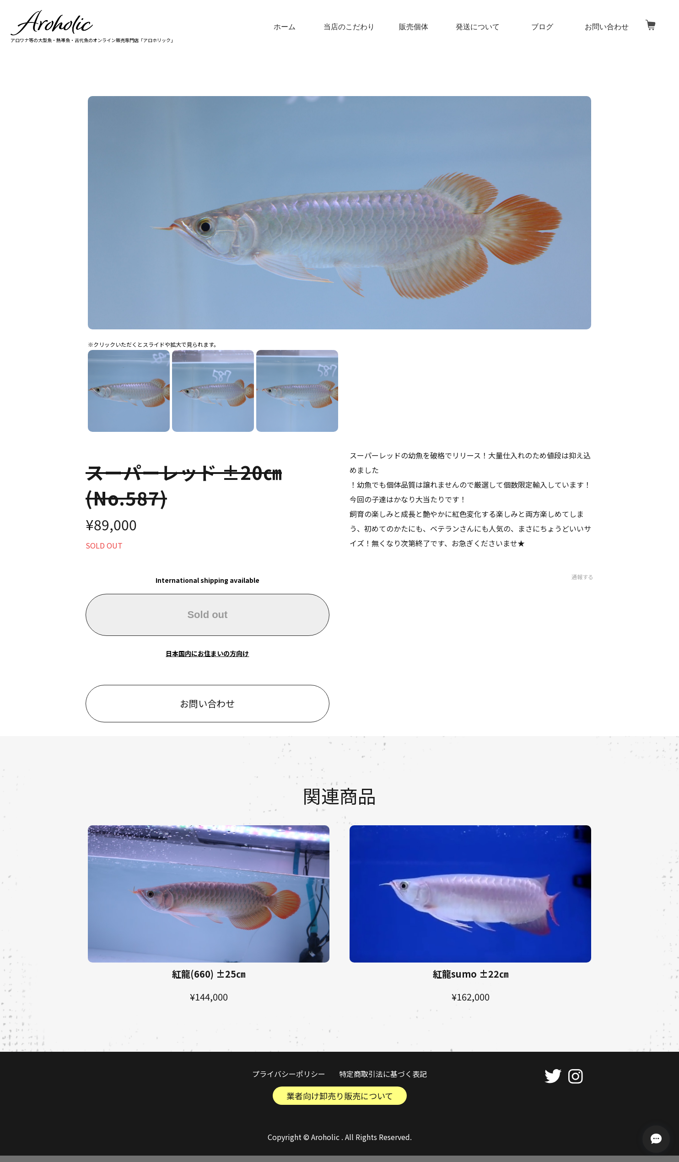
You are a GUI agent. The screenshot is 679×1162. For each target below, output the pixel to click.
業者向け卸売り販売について (339, 1096)
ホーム (285, 26)
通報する (582, 577)
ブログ (542, 26)
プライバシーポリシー (288, 1073)
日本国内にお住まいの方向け (207, 653)
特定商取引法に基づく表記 (383, 1073)
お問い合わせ (607, 26)
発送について (478, 26)
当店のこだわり (349, 26)
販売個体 (413, 26)
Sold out (207, 614)
